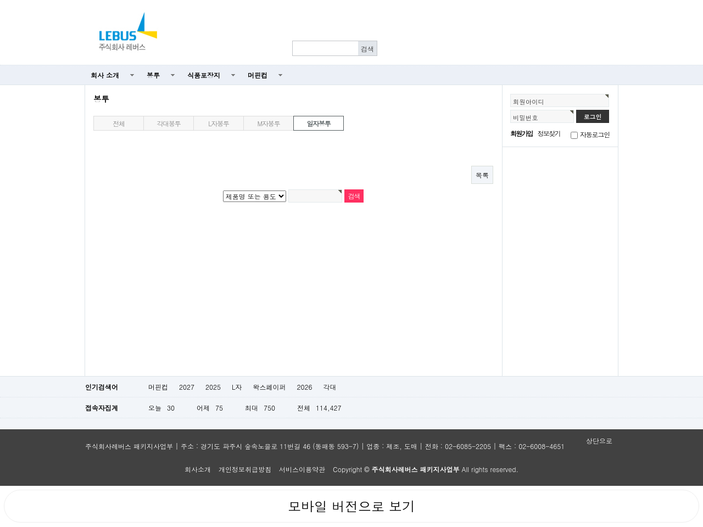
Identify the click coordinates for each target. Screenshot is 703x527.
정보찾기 (549, 133)
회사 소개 (105, 75)
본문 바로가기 (0, 65)
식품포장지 (203, 75)
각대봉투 (168, 123)
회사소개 (198, 469)
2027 (186, 386)
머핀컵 (257, 75)
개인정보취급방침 (245, 469)
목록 (482, 175)
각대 (329, 386)
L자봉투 (218, 123)
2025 (213, 386)
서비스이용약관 (302, 469)
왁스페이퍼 (269, 386)
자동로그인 (595, 134)
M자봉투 (269, 123)
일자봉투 (318, 123)
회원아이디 (528, 101)
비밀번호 (525, 117)
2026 (304, 386)
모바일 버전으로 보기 (351, 506)
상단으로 (599, 440)
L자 (237, 386)
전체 (119, 123)
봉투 (153, 75)
